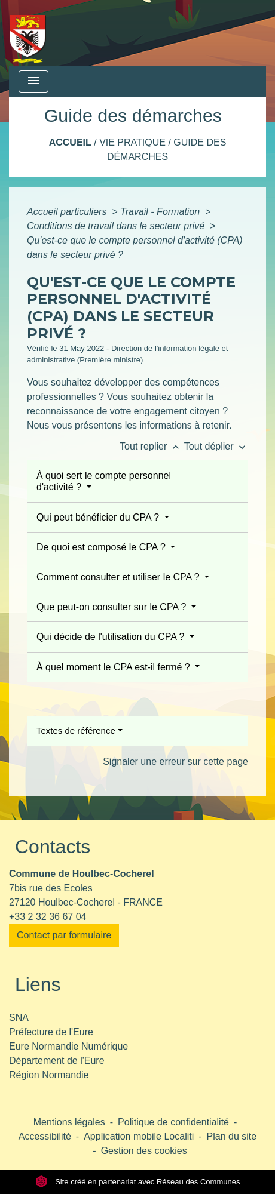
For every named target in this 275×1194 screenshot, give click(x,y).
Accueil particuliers (68, 212)
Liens (38, 984)
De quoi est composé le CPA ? (102, 547)
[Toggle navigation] (33, 81)
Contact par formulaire (64, 935)
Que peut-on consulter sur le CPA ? (112, 607)
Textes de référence (75, 730)
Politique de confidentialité (173, 1122)
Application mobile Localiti (139, 1136)
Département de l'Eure (57, 1060)
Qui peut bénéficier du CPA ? (99, 517)
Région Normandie (48, 1075)
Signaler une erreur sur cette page (175, 761)
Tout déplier (216, 446)
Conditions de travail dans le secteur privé (117, 226)
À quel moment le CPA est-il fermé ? (114, 667)
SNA (19, 1018)
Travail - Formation (161, 212)
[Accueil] (28, 33)
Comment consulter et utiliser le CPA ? (119, 577)
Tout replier (152, 446)
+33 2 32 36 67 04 (47, 917)
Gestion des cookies (144, 1151)
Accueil (70, 142)
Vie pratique (132, 142)
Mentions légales (69, 1122)
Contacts (52, 846)
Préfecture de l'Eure (51, 1032)
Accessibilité (45, 1136)
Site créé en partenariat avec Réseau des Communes (137, 1181)
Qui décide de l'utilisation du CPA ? (111, 637)
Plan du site (232, 1136)
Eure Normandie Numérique (68, 1046)
